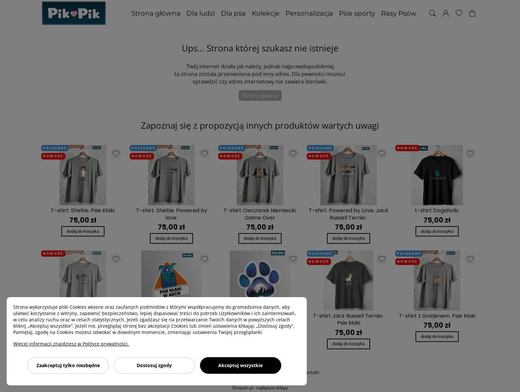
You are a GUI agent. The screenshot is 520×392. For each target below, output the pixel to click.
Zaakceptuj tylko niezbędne (68, 365)
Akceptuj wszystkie (240, 365)
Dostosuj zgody (154, 365)
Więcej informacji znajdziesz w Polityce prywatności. (71, 344)
